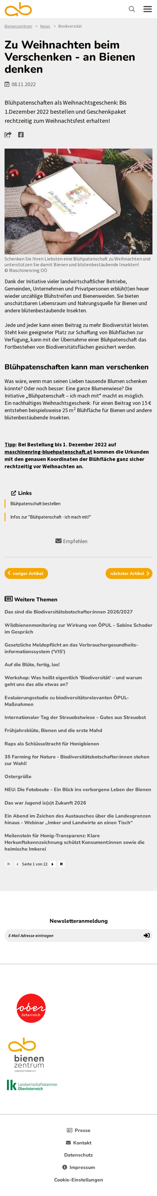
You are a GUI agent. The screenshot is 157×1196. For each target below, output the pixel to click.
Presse (78, 1130)
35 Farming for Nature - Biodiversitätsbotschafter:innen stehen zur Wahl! (77, 760)
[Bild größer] (78, 201)
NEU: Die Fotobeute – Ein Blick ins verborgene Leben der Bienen (78, 789)
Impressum (78, 1167)
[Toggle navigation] (132, 9)
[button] (10, 134)
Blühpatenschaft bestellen (35, 503)
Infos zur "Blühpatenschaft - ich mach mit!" (50, 517)
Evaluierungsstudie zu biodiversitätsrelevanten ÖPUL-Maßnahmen (67, 701)
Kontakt (78, 1143)
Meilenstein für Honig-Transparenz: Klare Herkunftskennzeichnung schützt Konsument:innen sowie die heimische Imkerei (75, 842)
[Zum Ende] (61, 864)
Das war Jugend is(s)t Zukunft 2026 (45, 803)
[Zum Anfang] (8, 864)
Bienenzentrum (18, 26)
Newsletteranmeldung (79, 921)
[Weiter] (52, 864)
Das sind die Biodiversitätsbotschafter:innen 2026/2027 (69, 612)
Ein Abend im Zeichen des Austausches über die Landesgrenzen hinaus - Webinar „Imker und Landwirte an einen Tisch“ (78, 819)
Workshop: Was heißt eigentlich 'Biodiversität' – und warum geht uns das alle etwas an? (73, 681)
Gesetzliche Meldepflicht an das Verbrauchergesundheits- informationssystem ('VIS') (71, 648)
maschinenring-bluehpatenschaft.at (48, 451)
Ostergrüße (18, 776)
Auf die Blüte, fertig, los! (32, 664)
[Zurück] (17, 864)
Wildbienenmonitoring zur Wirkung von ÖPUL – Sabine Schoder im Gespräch (78, 628)
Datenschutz (78, 1155)
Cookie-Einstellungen (78, 1180)
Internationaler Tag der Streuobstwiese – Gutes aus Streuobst (75, 717)
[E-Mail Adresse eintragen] (73, 935)
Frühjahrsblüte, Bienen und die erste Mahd (53, 730)
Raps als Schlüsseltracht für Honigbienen (52, 744)
